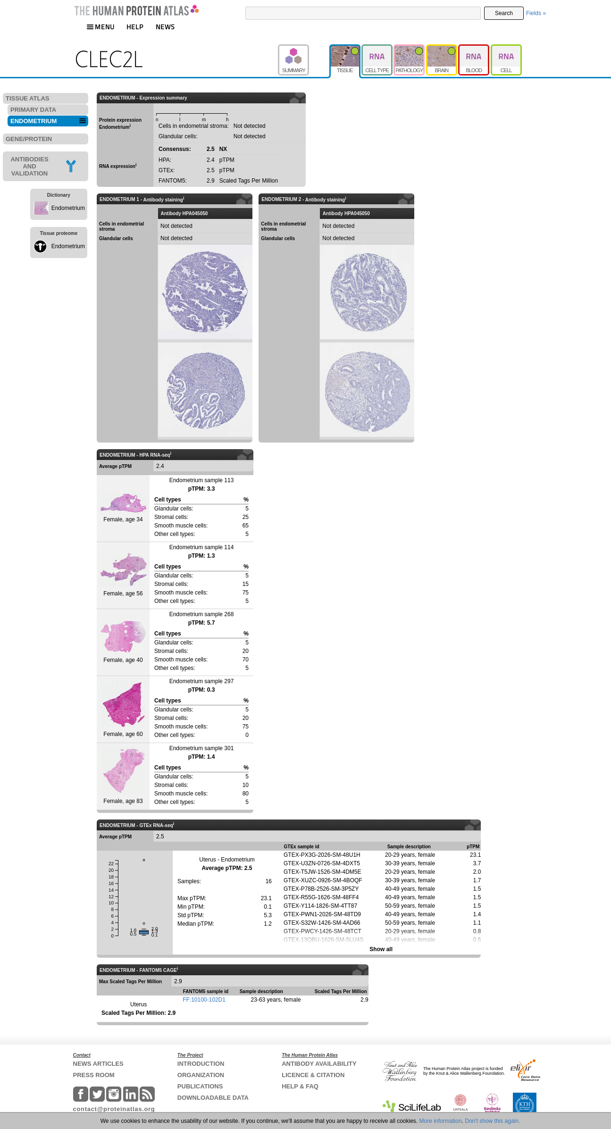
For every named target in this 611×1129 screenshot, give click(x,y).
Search (504, 13)
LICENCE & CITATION (313, 1075)
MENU (100, 27)
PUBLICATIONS (200, 1086)
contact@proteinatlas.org (114, 1108)
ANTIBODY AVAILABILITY (319, 1063)
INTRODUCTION (201, 1063)
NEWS (165, 27)
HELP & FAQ (300, 1086)
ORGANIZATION (200, 1075)
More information (440, 1121)
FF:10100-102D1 (204, 999)
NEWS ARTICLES (98, 1063)
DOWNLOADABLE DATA (213, 1097)
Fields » (536, 13)
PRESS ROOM (94, 1075)
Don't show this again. (492, 1121)
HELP (134, 27)
